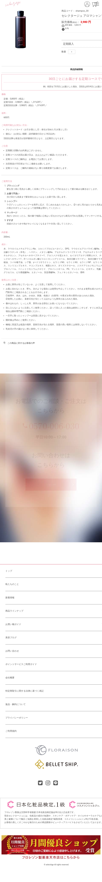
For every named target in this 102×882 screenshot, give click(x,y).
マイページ (40, 155)
